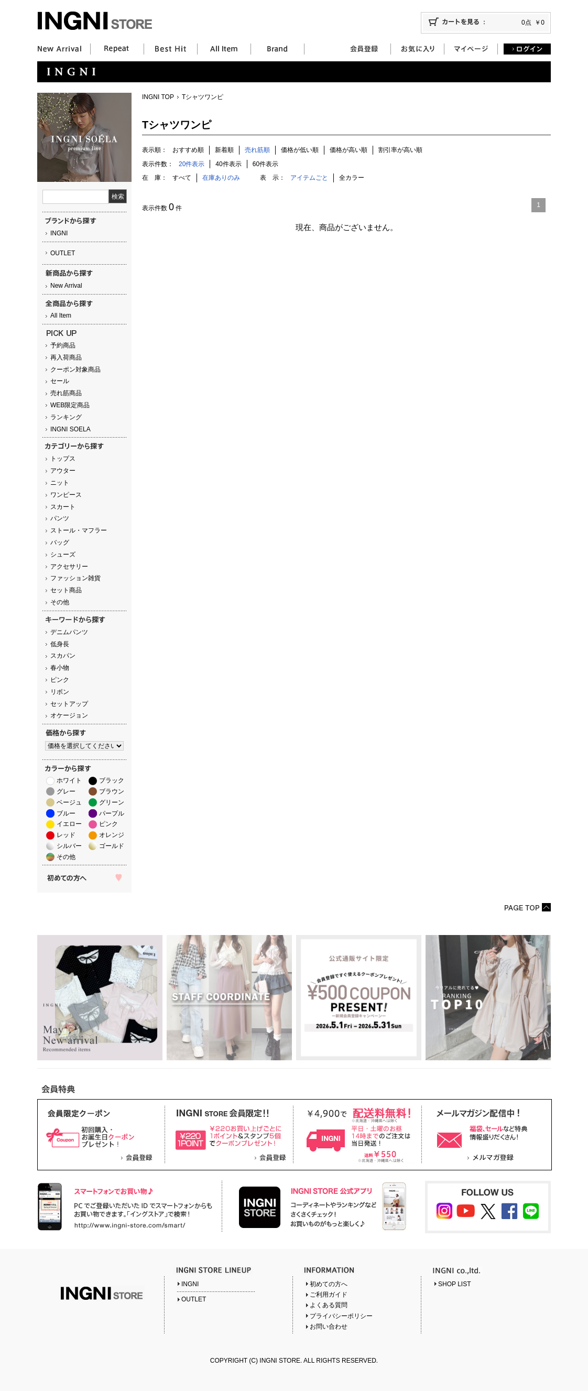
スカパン (62, 655)
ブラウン (111, 791)
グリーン (111, 802)
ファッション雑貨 (75, 578)
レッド (66, 835)
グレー (66, 791)
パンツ (59, 518)
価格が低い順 (300, 150)
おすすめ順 (188, 150)
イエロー (69, 824)
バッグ (59, 542)
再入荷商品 (66, 357)
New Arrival (66, 285)
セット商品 (66, 590)
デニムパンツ (69, 632)
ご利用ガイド (328, 1294)
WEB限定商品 (70, 405)
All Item (60, 315)
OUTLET (62, 253)
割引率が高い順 (400, 150)
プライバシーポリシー (341, 1316)
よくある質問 (328, 1305)
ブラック (111, 780)
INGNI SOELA (70, 429)
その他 (59, 602)
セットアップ (69, 704)
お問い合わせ (328, 1326)
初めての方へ (328, 1284)
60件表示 (265, 164)
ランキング (66, 417)
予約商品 (62, 345)
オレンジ (111, 835)
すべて (181, 177)
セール (59, 381)
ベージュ (69, 802)
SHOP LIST (454, 1284)
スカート (62, 506)
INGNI (59, 233)
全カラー (351, 177)
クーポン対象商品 (75, 369)
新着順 (224, 150)
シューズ (62, 554)
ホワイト (69, 780)
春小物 (59, 667)
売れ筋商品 (66, 393)
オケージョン (69, 715)
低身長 (59, 644)
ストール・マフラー (78, 530)
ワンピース (66, 494)
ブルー (66, 813)
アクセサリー (69, 566)
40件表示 (228, 164)
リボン (59, 692)
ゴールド (111, 846)
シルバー (69, 846)
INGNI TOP (158, 97)
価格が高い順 (348, 150)
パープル (111, 813)
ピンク (59, 679)
